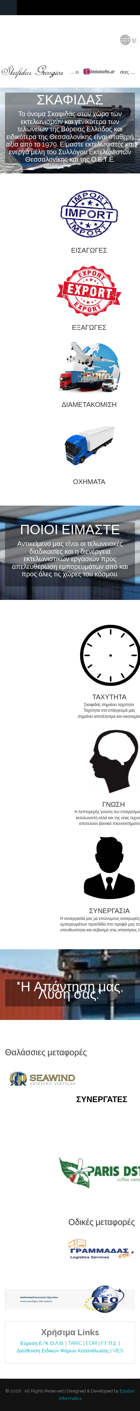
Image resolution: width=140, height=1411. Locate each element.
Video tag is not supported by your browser (70, 132)
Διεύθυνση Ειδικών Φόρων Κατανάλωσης (63, 1351)
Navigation (8, 7)
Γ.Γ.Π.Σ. (110, 1343)
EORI (92, 1343)
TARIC (75, 1343)
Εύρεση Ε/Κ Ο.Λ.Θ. (42, 1343)
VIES (118, 1351)
